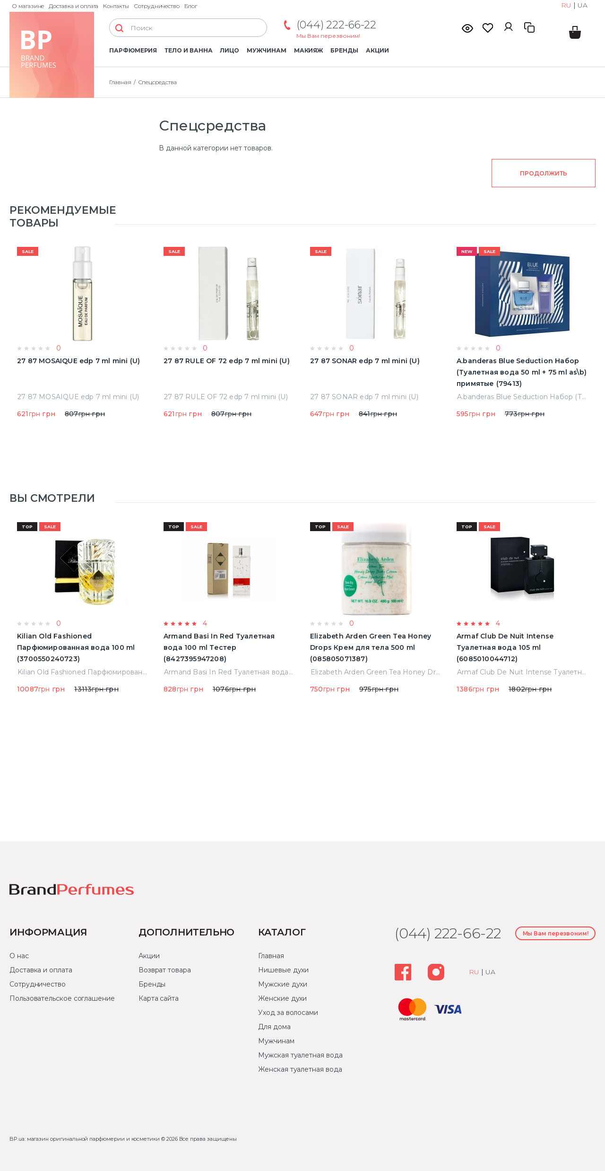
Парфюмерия (133, 50)
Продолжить (543, 173)
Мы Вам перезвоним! (328, 35)
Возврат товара (164, 970)
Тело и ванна (188, 50)
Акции (377, 50)
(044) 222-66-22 (336, 24)
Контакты (116, 5)
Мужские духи (282, 984)
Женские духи (282, 998)
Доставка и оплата (73, 5)
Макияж (308, 50)
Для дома (274, 1026)
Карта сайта (158, 998)
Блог (190, 5)
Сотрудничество (157, 5)
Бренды (344, 50)
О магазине (28, 5)
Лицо (229, 50)
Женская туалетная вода (300, 1069)
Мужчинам (266, 50)
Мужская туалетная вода (300, 1055)
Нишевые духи (283, 970)
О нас (19, 956)
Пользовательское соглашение (62, 998)
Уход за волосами (288, 1012)
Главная (271, 956)
